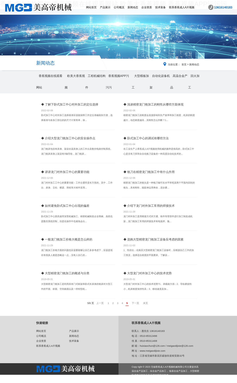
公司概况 (119, 7)
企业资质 (146, 7)
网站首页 (91, 7)
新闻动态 (133, 7)
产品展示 (105, 7)
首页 (184, 64)
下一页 (135, 303)
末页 (145, 303)
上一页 (100, 303)
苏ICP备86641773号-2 (143, 379)
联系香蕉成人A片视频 (182, 7)
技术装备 (160, 7)
